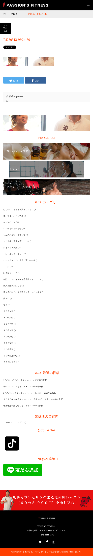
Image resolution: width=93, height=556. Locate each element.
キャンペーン (9, 222)
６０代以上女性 (10, 356)
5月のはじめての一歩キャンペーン (19, 380)
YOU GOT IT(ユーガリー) (14, 422)
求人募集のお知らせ (12, 286)
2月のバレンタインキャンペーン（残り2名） (23, 393)
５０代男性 (8, 349)
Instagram (53, 541)
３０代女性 (8, 317)
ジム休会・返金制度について (16, 241)
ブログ (14, 14)
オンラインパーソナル (13, 216)
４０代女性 (8, 330)
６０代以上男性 (10, 362)
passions (19, 96)
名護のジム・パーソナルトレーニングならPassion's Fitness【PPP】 (52, 552)
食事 (5, 305)
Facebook (46, 541)
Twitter (39, 541)
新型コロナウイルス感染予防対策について (22, 279)
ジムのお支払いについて (14, 235)
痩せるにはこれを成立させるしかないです (22, 292)
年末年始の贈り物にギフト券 (16, 405)
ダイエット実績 (10, 247)
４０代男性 (8, 337)
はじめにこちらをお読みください (18, 209)
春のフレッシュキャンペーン (16, 386)
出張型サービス (10, 273)
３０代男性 (8, 324)
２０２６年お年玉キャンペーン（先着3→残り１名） (27, 399)
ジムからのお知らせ (12, 228)
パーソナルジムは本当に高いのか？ (19, 260)
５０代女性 (8, 343)
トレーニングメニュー (13, 254)
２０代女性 (8, 311)
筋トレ (6, 298)
